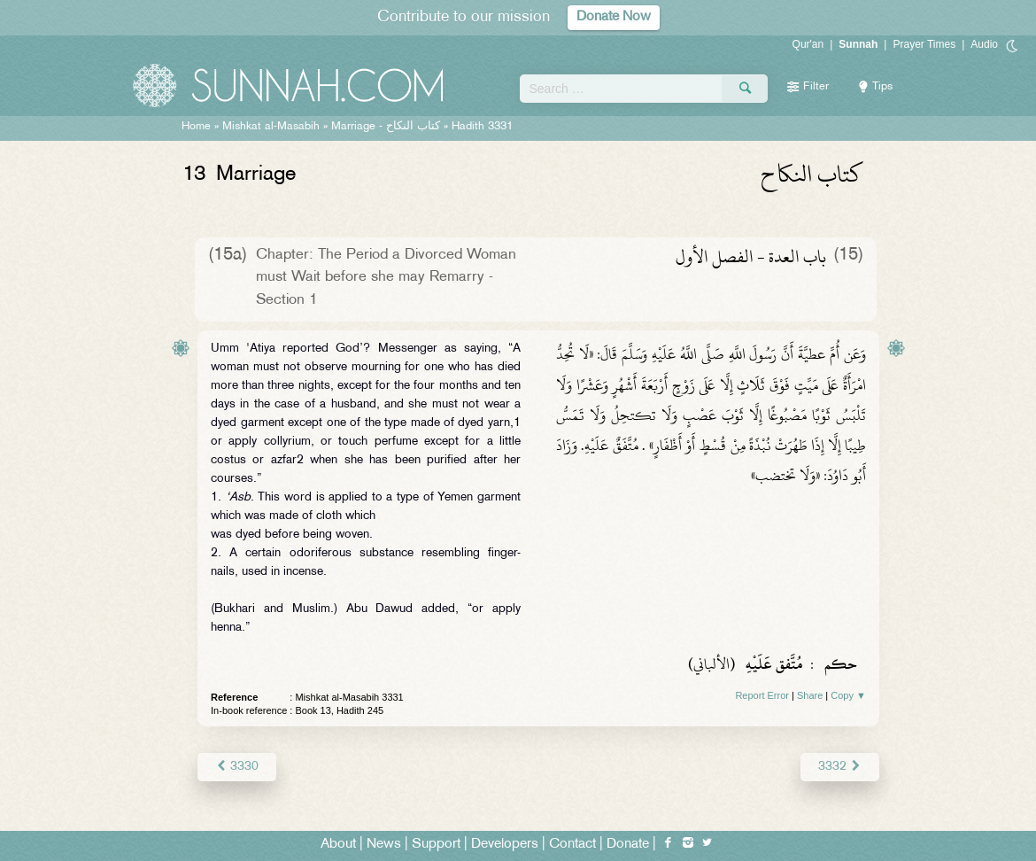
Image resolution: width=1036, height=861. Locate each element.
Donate (628, 844)
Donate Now (613, 17)
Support (436, 844)
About (338, 844)
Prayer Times (924, 44)
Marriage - (385, 126)
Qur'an (808, 44)
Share (810, 695)
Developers (504, 844)
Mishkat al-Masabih (271, 126)
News (384, 844)
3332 (840, 766)
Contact (572, 844)
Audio (984, 44)
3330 (237, 766)
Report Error (762, 695)
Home (196, 126)
